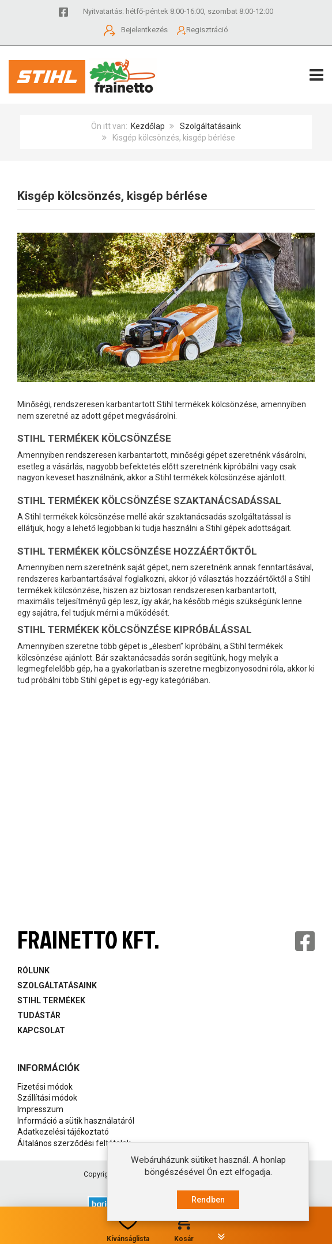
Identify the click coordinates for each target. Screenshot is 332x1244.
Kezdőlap (148, 126)
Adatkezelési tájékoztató (63, 1131)
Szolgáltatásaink (210, 126)
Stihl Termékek (51, 1000)
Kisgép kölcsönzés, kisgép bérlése (112, 196)
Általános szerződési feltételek (74, 1143)
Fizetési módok (45, 1086)
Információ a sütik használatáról (75, 1120)
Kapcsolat (41, 1030)
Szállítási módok (47, 1097)
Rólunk (33, 970)
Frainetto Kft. (88, 940)
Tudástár (39, 1015)
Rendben (208, 1199)
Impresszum (40, 1109)
